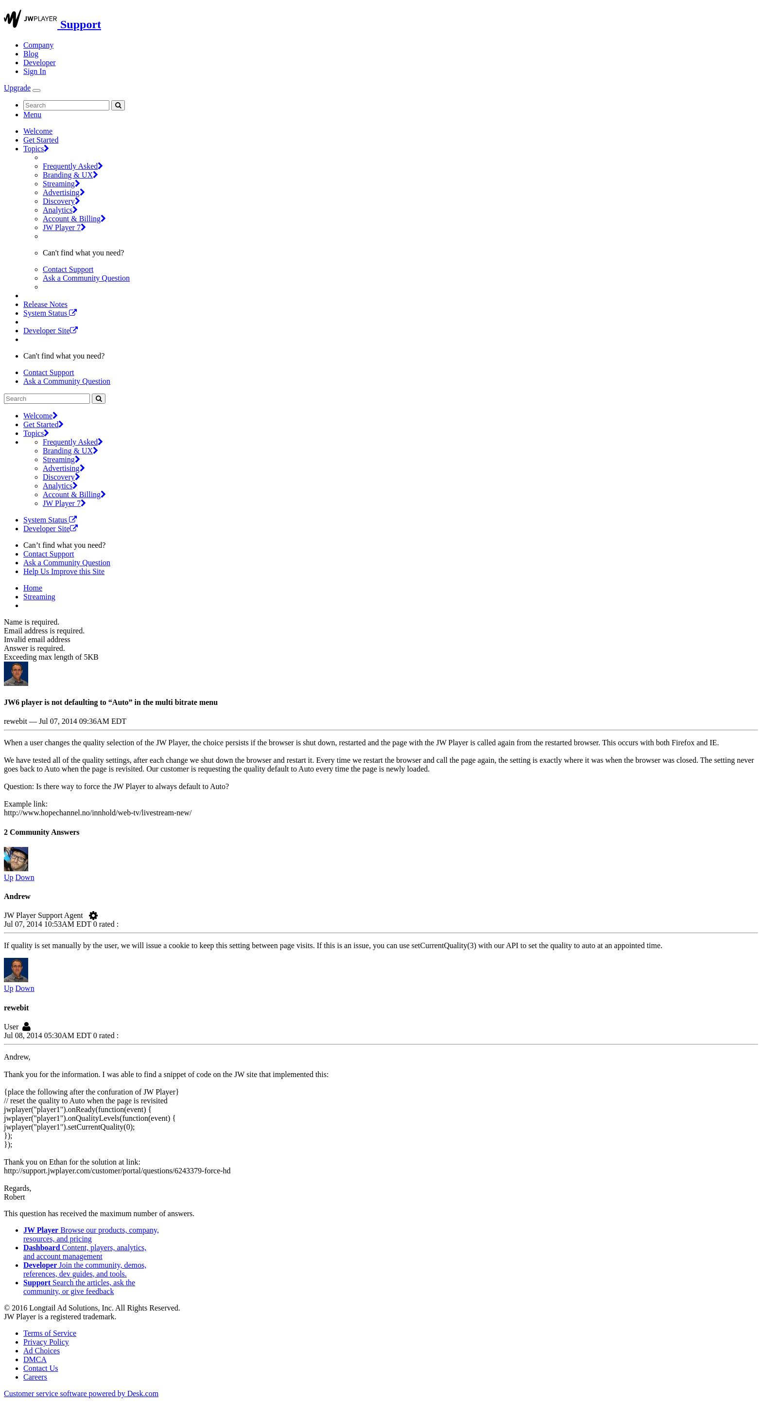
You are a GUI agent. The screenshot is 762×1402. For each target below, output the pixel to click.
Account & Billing (74, 219)
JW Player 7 (64, 227)
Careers (35, 1377)
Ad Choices (41, 1351)
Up (9, 877)
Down (25, 877)
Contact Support (68, 269)
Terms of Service (49, 1333)
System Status (50, 313)
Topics (36, 148)
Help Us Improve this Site (63, 571)
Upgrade (17, 88)
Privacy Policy (46, 1342)
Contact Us (40, 1368)
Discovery (61, 201)
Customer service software (81, 1393)
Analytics (60, 210)
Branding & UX (70, 175)
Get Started (40, 140)
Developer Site (50, 330)
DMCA (35, 1359)
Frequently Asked (73, 166)
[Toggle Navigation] (36, 90)
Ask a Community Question (86, 278)
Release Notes (45, 304)
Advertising (64, 192)
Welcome (37, 131)
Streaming (61, 184)
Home (32, 588)
